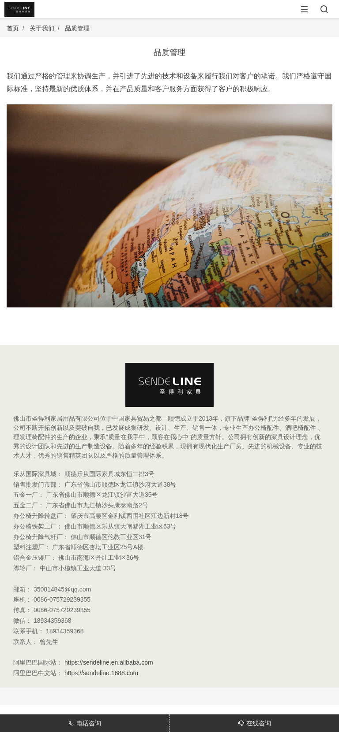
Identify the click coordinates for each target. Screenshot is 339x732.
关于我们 (42, 28)
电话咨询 (84, 723)
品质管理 (77, 28)
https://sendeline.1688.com (101, 673)
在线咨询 (254, 723)
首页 (13, 28)
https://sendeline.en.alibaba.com (108, 662)
